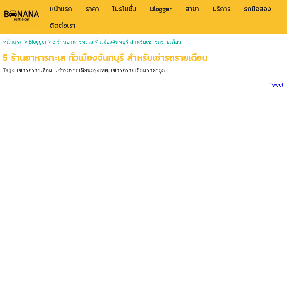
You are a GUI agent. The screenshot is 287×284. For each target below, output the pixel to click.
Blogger (37, 42)
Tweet (276, 85)
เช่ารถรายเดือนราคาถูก (138, 70)
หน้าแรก (12, 42)
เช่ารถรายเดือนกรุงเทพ (81, 70)
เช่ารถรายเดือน (34, 70)
